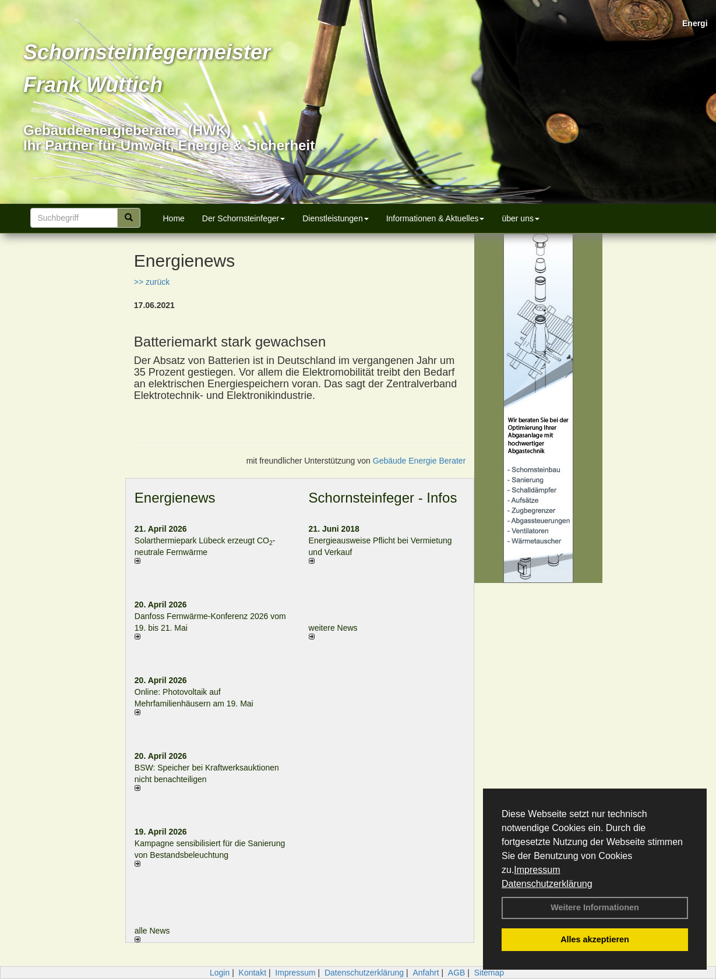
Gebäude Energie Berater (419, 460)
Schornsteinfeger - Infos (383, 498)
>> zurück (152, 282)
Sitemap (489, 972)
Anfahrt (425, 972)
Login (220, 972)
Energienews (175, 498)
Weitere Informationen (595, 907)
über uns (520, 218)
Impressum (537, 870)
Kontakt (252, 972)
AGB (456, 972)
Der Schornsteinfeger (243, 218)
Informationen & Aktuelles (435, 218)
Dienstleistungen (335, 218)
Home (174, 218)
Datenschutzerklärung (547, 884)
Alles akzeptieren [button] (594, 939)
